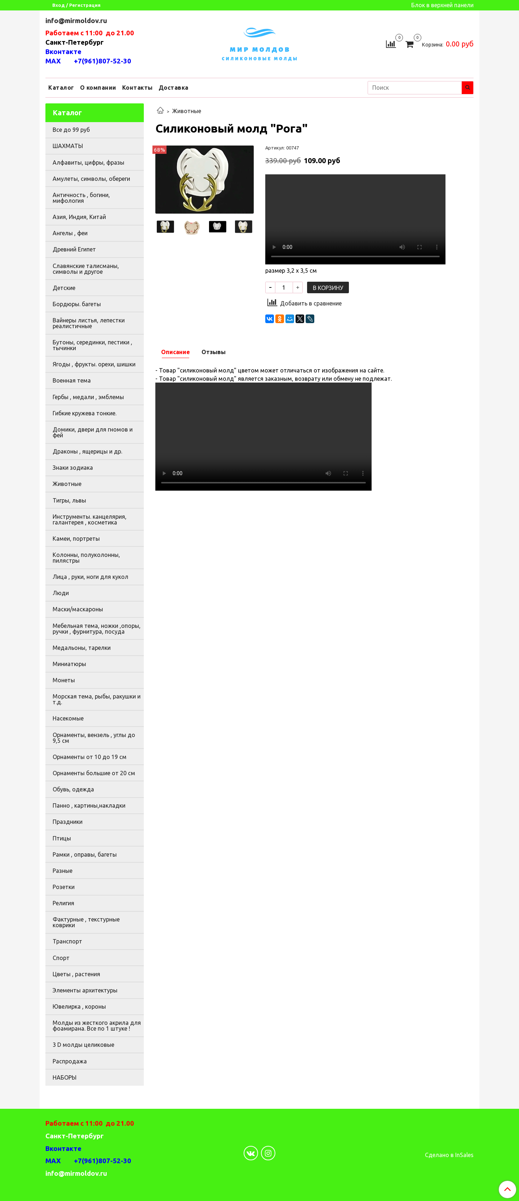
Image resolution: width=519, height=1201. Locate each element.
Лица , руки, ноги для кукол (90, 576)
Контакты (137, 87)
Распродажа (70, 1061)
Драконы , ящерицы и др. (87, 451)
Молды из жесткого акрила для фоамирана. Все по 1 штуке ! (97, 1025)
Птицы (62, 838)
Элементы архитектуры (85, 990)
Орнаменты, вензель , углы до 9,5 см (94, 738)
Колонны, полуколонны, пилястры (86, 558)
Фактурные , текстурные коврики (86, 922)
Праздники (68, 821)
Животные (186, 111)
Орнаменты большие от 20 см (94, 773)
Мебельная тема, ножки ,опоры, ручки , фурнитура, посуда (97, 628)
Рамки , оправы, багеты (85, 854)
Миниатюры (69, 664)
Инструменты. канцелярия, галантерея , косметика (90, 519)
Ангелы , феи (70, 233)
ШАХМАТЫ (68, 146)
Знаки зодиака (73, 467)
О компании (98, 87)
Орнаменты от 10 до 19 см (90, 757)
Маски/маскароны (78, 609)
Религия (63, 903)
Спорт (61, 958)
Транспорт (67, 941)
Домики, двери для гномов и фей (93, 432)
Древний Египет (74, 249)
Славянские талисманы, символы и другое (86, 269)
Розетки (64, 887)
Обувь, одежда (73, 789)
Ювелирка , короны (79, 1006)
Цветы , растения (76, 974)
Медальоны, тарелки (82, 647)
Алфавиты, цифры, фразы (88, 162)
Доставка (173, 87)
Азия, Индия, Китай (79, 217)
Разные (62, 870)
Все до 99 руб (71, 129)
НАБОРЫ (64, 1077)
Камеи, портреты (76, 538)
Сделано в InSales (449, 1155)
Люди (61, 593)
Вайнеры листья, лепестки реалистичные (89, 323)
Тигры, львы (69, 500)
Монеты (64, 680)
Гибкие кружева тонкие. (84, 413)
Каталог (61, 87)
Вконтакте (63, 51)
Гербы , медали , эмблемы (88, 397)
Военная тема (72, 380)
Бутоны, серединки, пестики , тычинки (92, 345)
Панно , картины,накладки (89, 805)
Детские (64, 288)
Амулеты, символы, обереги (91, 178)
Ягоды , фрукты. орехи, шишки (94, 364)
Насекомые (68, 718)
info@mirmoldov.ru (76, 20)
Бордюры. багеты (77, 304)
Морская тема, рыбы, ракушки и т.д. (97, 699)
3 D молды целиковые (83, 1044)
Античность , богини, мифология (81, 198)
